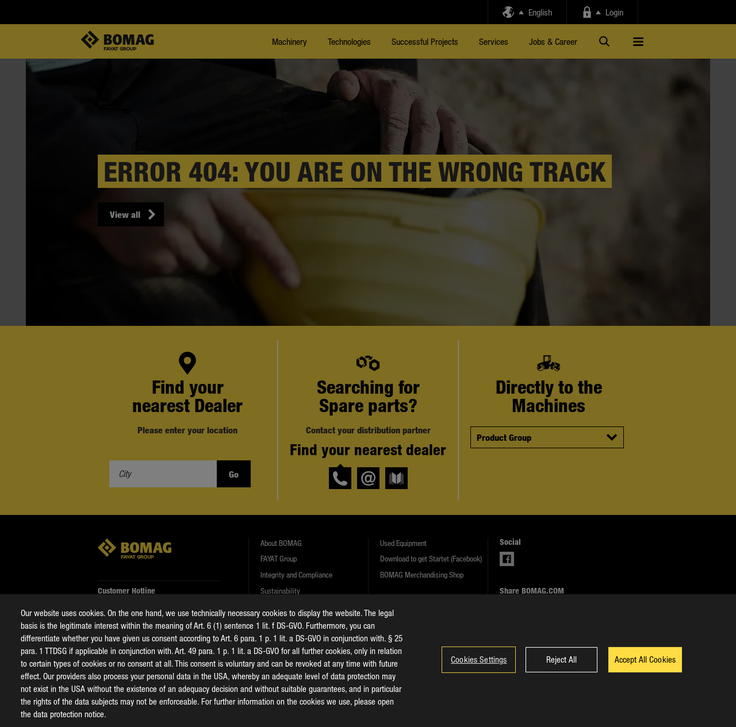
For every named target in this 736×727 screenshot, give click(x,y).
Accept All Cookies (645, 669)
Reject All (561, 669)
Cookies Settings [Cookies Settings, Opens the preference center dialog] (479, 669)
